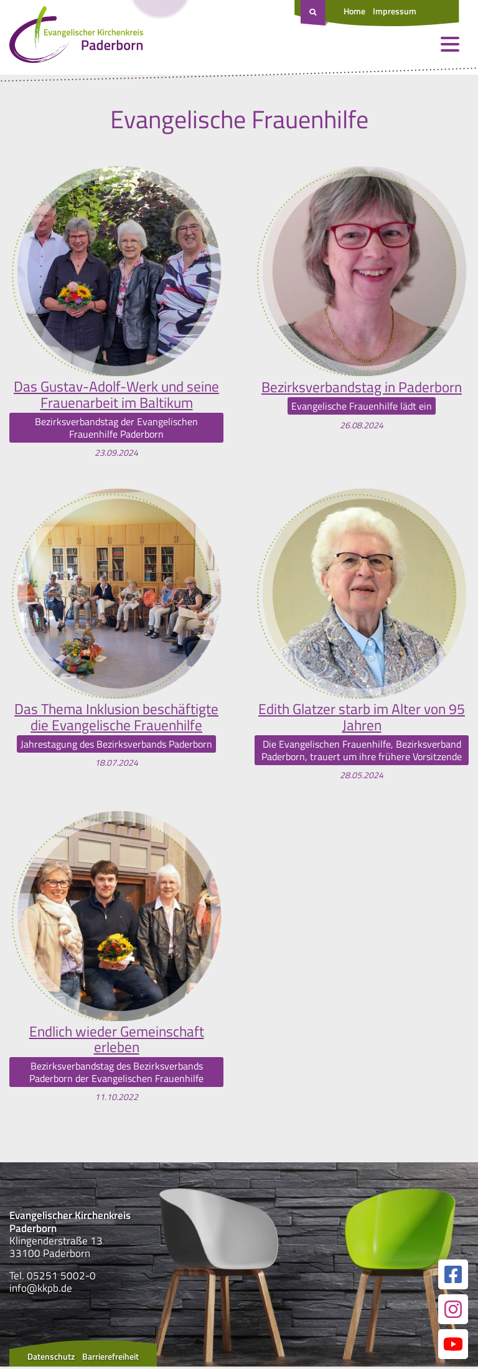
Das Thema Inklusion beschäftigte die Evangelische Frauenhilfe (116, 718)
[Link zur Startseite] (76, 37)
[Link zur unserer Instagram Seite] (453, 1312)
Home (354, 10)
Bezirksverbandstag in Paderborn (362, 387)
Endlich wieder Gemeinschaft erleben (116, 1041)
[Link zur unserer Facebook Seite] (453, 1277)
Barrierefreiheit (110, 1358)
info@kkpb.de (40, 1290)
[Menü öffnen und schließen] (450, 46)
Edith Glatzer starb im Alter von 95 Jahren (362, 718)
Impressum (394, 10)
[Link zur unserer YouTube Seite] (453, 1347)
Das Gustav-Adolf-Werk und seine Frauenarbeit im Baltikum (116, 395)
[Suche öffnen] (314, 13)
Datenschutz (51, 1358)
